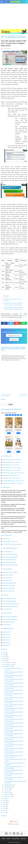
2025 (4, 652)
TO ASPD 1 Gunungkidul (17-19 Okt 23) (12, 483)
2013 (4, 810)
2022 (4, 658)
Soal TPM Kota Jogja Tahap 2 (10, 554)
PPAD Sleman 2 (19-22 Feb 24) (10, 465)
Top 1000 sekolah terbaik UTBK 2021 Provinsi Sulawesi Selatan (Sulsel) (13, 304)
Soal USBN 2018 (6, 624)
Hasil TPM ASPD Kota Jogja (9, 565)
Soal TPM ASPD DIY (7, 551)
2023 (4, 656)
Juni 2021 (7, 790)
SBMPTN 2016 (6, 640)
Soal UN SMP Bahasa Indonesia (10, 604)
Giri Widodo (15, 821)
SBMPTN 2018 (6, 634)
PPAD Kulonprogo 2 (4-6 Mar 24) (11, 462)
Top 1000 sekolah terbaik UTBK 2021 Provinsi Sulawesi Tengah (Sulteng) (13, 308)
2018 (4, 802)
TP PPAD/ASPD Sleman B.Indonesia (12, 544)
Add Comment (7, 48)
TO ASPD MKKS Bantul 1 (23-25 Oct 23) (12, 481)
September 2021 (8, 785)
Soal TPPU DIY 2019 (7, 575)
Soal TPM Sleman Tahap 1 (9, 562)
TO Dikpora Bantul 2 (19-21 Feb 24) (11, 467)
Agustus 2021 (8, 786)
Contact (8, 838)
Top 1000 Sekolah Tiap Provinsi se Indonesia (13, 299)
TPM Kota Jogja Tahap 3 (8, 585)
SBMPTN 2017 (6, 637)
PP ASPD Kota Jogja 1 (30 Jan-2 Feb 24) (13, 473)
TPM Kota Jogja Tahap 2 (8, 588)
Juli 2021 (6, 788)
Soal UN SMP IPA (7, 609)
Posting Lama (23, 395)
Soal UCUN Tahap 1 (7, 577)
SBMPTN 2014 (6, 645)
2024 (4, 654)
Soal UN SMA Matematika (9, 598)
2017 (4, 804)
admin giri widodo (14, 824)
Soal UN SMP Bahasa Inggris (10, 606)
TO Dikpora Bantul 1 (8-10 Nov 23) (11, 478)
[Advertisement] (14, 17)
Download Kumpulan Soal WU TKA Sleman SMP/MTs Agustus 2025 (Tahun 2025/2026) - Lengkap (13, 500)
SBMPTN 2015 (6, 642)
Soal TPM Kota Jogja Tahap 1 (10, 557)
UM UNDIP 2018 (6, 632)
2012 (4, 812)
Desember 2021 (8, 662)
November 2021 (8, 664)
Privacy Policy (15, 838)
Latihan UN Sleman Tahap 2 (9, 583)
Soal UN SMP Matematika (9, 601)
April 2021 (7, 792)
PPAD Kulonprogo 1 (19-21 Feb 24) (11, 470)
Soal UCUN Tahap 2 (7, 580)
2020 (4, 798)
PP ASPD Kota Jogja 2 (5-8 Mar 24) (11, 459)
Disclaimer (23, 838)
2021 (4, 660)
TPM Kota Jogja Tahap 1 (8, 591)
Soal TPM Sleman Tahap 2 (9, 559)
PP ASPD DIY (6, 539)
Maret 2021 (7, 794)
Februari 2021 (8, 796)
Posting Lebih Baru (6, 395)
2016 (4, 806)
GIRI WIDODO (17, 842)
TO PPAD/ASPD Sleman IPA (9, 541)
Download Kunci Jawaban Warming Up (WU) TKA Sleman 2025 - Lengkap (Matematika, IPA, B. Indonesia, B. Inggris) (13, 522)
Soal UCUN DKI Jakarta (8, 622)
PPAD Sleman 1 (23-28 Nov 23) (10, 475)
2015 (4, 808)
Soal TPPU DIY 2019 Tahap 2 (10, 572)
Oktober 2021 (8, 666)
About (3, 838)
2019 (4, 800)
